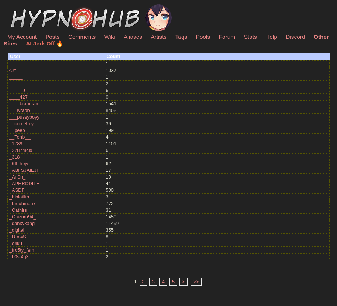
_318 (14, 157)
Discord (295, 37)
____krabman (23, 103)
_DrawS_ (19, 236)
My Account (22, 37)
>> (196, 282)
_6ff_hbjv (18, 163)
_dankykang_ (23, 223)
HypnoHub (27, 8)
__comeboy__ (24, 123)
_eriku (15, 243)
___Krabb (19, 110)
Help (271, 37)
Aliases (133, 37)
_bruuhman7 (22, 203)
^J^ (12, 70)
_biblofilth (19, 197)
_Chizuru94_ (22, 217)
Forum (227, 37)
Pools (203, 37)
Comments (82, 37)
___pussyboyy (24, 117)
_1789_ (17, 143)
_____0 (17, 90)
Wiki (109, 37)
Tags (181, 37)
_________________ (31, 83)
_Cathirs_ (19, 210)
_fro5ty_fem (21, 250)
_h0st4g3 (19, 256)
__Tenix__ (20, 137)
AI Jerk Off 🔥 (44, 43)
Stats (250, 37)
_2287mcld (20, 150)
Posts (52, 37)
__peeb (17, 130)
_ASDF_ (18, 190)
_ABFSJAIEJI (23, 170)
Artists (158, 37)
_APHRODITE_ (25, 183)
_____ (16, 77)
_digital (16, 230)
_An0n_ (17, 177)
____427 (18, 97)
